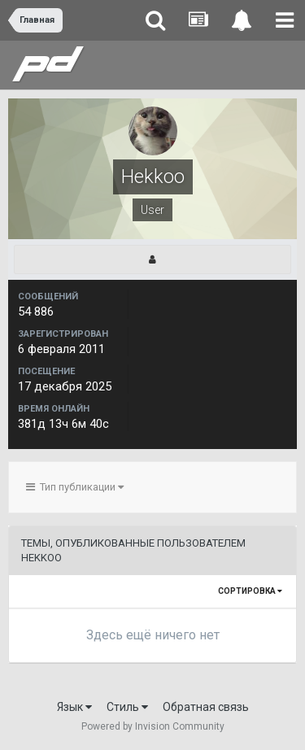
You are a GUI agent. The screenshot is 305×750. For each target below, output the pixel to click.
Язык (74, 706)
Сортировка (250, 590)
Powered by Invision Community (152, 726)
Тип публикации (75, 487)
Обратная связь (206, 706)
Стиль (127, 706)
